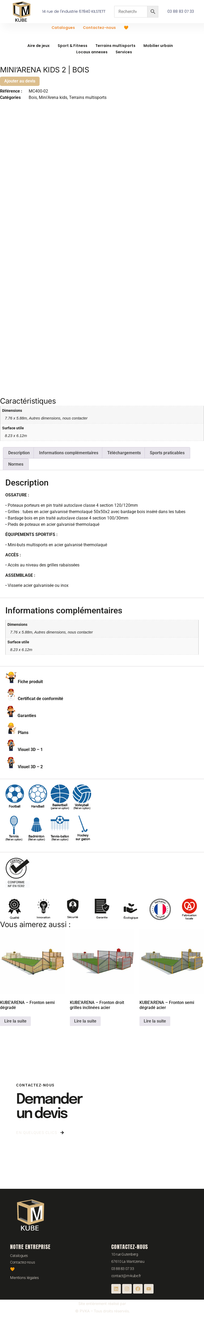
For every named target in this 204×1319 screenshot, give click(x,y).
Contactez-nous (99, 27)
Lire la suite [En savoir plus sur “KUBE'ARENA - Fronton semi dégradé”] (15, 1021)
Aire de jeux (38, 45)
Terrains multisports (115, 45)
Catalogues (63, 27)
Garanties (27, 715)
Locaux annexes (92, 52)
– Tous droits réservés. (110, 1311)
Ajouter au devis (19, 81)
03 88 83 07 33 (122, 1268)
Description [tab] (19, 452)
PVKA (85, 1311)
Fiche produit (30, 681)
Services (124, 52)
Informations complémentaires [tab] (68, 452)
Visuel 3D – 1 (30, 749)
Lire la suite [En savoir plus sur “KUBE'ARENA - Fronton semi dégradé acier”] (155, 1021)
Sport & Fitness (72, 45)
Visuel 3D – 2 (30, 766)
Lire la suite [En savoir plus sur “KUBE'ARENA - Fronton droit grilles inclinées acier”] (85, 1021)
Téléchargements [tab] (124, 452)
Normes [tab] (15, 464)
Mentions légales (24, 1277)
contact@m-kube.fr (126, 1276)
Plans (23, 732)
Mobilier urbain (158, 45)
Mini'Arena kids (53, 97)
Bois (33, 97)
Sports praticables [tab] (167, 452)
